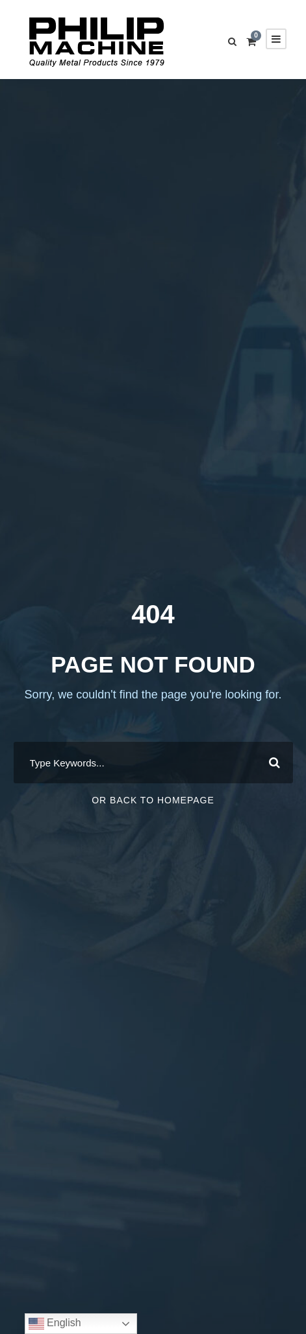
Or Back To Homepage (153, 800)
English (55, 1323)
